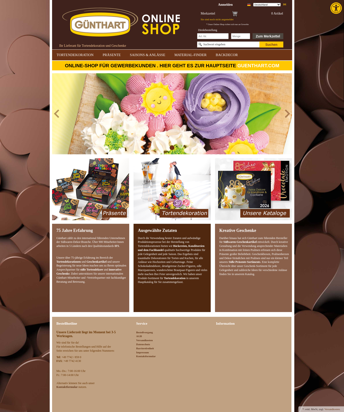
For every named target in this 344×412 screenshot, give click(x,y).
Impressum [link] (142, 352)
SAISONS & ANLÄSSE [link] (147, 55)
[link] (336, 8)
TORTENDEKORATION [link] (75, 55)
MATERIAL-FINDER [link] (190, 55)
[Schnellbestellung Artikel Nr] (213, 36)
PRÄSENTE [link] (112, 55)
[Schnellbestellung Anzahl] (240, 36)
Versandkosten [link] (144, 340)
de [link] (284, 4)
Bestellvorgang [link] (144, 332)
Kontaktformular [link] (146, 356)
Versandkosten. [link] (332, 409)
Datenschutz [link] (143, 344)
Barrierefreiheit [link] (145, 348)
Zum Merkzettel (268, 36)
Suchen (271, 45)
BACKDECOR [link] (227, 55)
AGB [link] (139, 336)
